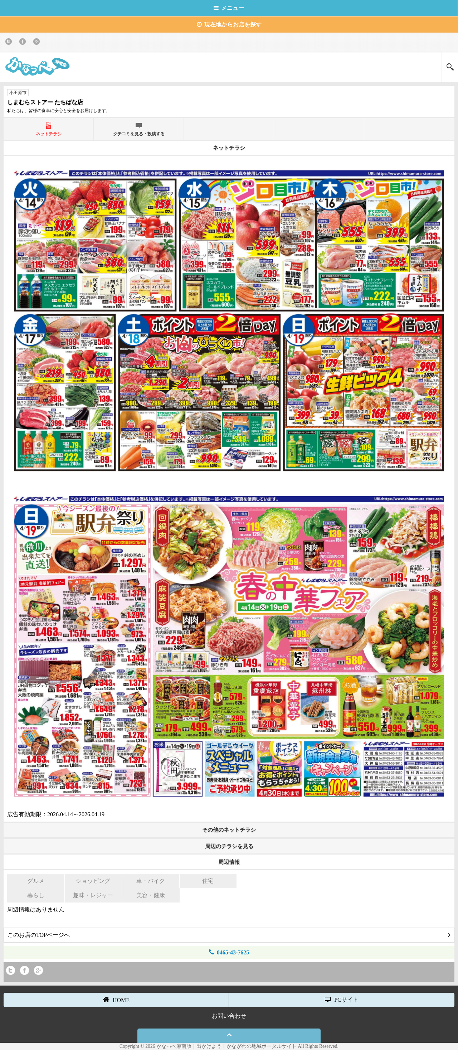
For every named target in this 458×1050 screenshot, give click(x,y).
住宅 (208, 881)
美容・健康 (150, 895)
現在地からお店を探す (229, 24)
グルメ (35, 881)
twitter (9, 42)
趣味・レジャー (93, 895)
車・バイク (150, 881)
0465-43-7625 (229, 952)
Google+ (37, 42)
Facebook (23, 42)
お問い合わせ (229, 1016)
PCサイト (342, 1000)
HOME (116, 999)
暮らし (35, 895)
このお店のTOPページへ (229, 935)
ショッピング (93, 881)
